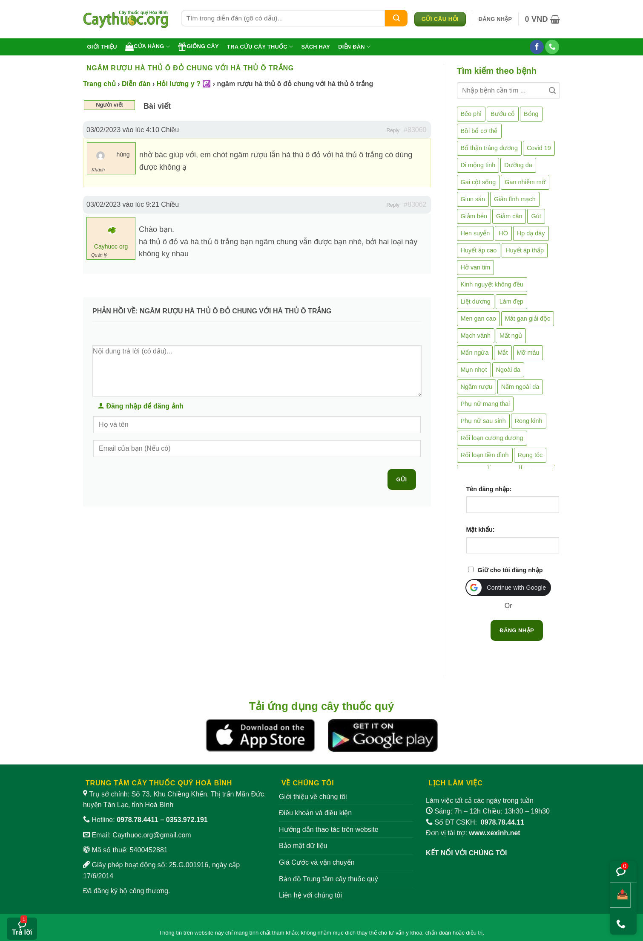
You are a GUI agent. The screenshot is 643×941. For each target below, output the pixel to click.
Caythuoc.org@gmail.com (151, 835)
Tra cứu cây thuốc (260, 47)
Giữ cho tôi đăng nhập (510, 570)
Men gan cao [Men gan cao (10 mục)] (478, 318)
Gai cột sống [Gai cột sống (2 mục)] (478, 182)
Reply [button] (392, 130)
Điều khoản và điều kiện (315, 812)
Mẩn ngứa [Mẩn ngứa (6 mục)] (475, 352)
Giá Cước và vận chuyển (317, 862)
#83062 (415, 204)
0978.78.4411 (137, 819)
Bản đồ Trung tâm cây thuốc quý (328, 879)
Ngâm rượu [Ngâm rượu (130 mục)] (476, 386)
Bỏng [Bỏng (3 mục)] (531, 113)
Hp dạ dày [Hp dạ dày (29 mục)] (531, 233)
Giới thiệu (102, 46)
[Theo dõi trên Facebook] (537, 47)
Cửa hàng (147, 46)
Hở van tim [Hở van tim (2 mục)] (476, 267)
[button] (495, 19)
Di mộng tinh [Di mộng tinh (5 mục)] (478, 165)
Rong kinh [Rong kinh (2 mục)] (529, 420)
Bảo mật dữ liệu (303, 845)
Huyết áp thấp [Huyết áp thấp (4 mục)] (524, 250)
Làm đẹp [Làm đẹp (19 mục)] (511, 301)
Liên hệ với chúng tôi (310, 895)
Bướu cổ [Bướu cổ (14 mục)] (503, 113)
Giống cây (198, 46)
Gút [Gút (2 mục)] (536, 216)
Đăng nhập (516, 630)
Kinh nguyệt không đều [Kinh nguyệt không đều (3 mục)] (492, 284)
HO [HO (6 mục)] (503, 233)
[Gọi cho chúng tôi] (552, 47)
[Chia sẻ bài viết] (620, 895)
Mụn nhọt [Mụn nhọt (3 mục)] (474, 369)
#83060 (415, 129)
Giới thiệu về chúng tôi (313, 796)
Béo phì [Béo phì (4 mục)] (471, 113)
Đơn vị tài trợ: (473, 833)
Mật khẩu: (480, 529)
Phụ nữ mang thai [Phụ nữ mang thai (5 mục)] (485, 403)
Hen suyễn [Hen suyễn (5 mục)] (475, 233)
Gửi (401, 479)
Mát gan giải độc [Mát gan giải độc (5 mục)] (528, 318)
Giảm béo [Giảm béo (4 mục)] (474, 216)
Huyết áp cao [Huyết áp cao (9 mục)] (479, 250)
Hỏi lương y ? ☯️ (184, 83)
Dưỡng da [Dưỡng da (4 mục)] (518, 165)
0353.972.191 (187, 819)
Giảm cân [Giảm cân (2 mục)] (509, 216)
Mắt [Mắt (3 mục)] (503, 352)
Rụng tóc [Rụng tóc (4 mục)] (530, 455)
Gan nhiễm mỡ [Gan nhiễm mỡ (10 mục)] (525, 182)
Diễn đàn (354, 47)
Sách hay (315, 46)
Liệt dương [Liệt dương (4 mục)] (476, 301)
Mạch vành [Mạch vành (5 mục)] (476, 335)
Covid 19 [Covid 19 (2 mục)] (539, 148)
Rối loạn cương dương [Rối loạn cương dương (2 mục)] (492, 437)
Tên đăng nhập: (489, 489)
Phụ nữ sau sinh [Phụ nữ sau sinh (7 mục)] (483, 420)
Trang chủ (99, 83)
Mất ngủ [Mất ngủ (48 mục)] (510, 335)
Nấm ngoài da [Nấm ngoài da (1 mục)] (520, 386)
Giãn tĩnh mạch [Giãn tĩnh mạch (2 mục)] (515, 199)
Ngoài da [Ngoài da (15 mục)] (508, 369)
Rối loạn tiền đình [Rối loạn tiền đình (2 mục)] (485, 455)
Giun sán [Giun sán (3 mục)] (473, 199)
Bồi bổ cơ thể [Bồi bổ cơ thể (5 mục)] (479, 130)
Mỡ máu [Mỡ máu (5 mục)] (528, 352)
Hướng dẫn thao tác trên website (329, 829)
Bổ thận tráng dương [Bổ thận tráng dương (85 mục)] (489, 148)
